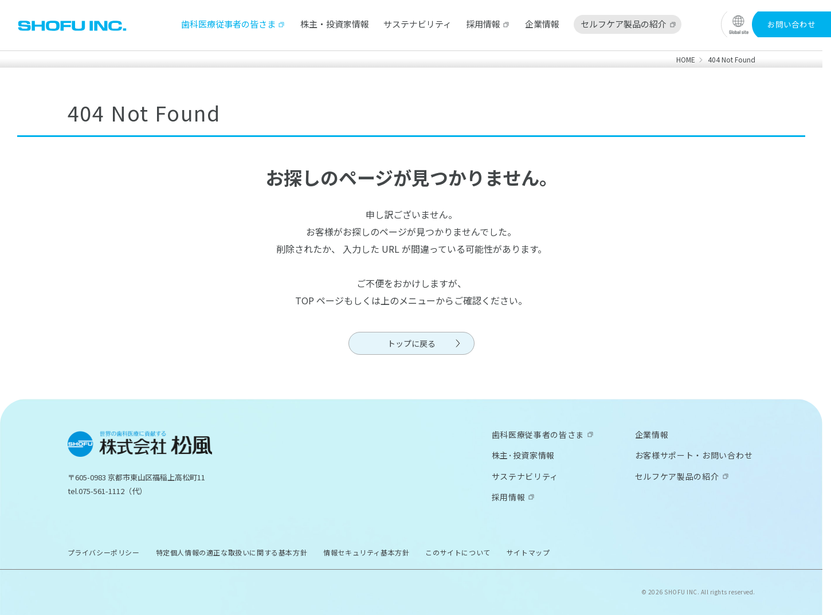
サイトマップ (528, 552)
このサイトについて (457, 552)
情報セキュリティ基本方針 (366, 552)
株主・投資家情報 (334, 24)
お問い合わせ (791, 24)
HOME (685, 59)
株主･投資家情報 (523, 455)
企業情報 (542, 24)
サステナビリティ (417, 24)
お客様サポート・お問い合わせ (694, 455)
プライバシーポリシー (104, 552)
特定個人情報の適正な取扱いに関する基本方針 (232, 552)
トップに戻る (411, 343)
